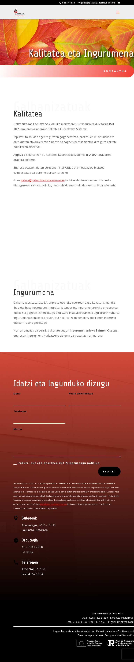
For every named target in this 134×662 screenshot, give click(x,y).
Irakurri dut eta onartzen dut (56, 463)
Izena (16, 393)
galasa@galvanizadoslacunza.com (43, 180)
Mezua (17, 429)
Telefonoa (20, 411)
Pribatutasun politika (82, 463)
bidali (109, 471)
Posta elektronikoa (81, 393)
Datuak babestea (106, 631)
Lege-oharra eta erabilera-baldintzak (73, 631)
